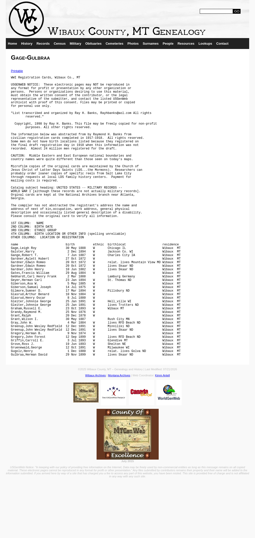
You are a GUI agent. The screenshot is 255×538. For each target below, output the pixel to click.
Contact (222, 43)
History (26, 43)
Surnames (151, 43)
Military (75, 43)
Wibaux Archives (95, 435)
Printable (17, 71)
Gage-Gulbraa (30, 57)
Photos (133, 43)
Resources (185, 43)
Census (60, 43)
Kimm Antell (162, 435)
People (168, 43)
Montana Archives (119, 435)
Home (12, 43)
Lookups (205, 43)
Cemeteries (114, 43)
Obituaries (93, 43)
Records (43, 43)
